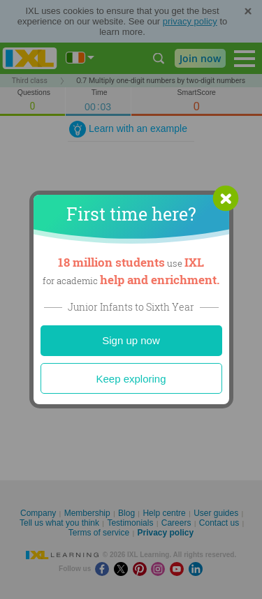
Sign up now (131, 340)
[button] (225, 198)
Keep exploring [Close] (131, 379)
